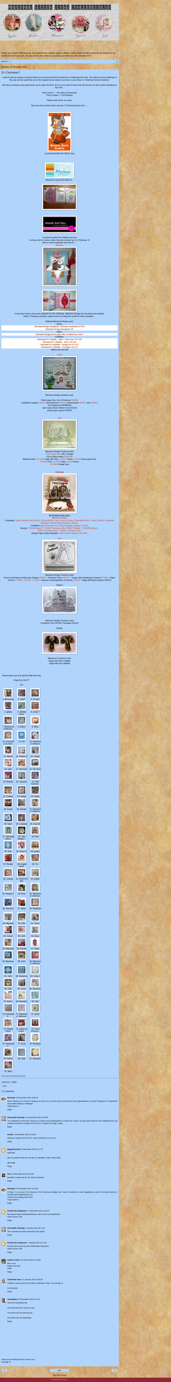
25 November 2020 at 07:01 (29, 1299)
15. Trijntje (35, 756)
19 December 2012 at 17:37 (32, 1149)
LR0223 (107, 580)
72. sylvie (35, 1014)
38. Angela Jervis (22, 865)
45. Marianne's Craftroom (35, 895)
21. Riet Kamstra (35, 783)
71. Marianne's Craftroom (21, 1015)
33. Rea (35, 837)
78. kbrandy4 (35, 1044)
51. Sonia (35, 923)
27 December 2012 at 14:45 (27, 1189)
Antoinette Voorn (14, 1280)
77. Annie (21, 1044)
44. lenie (21, 894)
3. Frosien (35, 699)
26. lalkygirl (21, 809)
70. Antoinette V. (8, 1015)
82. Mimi (8, 1071)
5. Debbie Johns (21, 713)
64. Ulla (8, 989)
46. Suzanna (8, 908)
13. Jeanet (8, 756)
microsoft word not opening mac (20, 1313)
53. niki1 (21, 936)
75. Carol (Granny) (35, 1030)
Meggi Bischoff (13, 1149)
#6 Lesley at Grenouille (67, 93)
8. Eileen (21, 727)
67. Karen (8, 1001)
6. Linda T (35, 712)
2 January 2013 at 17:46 (35, 1228)
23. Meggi (21, 796)
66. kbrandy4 (35, 989)
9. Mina (35, 727)
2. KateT (21, 699)
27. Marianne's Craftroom (35, 810)
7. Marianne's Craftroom (8, 728)
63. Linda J (35, 976)
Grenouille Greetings (16, 1117)
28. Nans (8, 824)
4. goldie (8, 712)
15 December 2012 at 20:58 (37, 1117)
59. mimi (21, 961)
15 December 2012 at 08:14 (27, 1098)
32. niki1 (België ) (22, 838)
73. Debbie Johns (8, 1030)
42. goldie (35, 879)
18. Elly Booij (35, 769)
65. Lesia (21, 989)
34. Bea (8, 851)
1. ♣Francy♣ (8, 699)
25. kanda (8, 809)
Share (5, 1086)
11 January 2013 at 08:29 (32, 1280)
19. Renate (8, 782)
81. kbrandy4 (35, 1059)
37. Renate (8, 864)
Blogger (64, 1380)
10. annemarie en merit (8, 742)
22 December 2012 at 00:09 (23, 1174)
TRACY (59, 585)
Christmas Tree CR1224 (51, 623)
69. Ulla (35, 1001)
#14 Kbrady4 (67, 95)
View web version (59, 1375)
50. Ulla (21, 923)
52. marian (8, 936)
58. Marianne (8, 961)
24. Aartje (35, 796)
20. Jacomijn (22, 782)
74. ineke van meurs (21, 1030)
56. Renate (21, 949)
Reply (9, 1110)
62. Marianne (21, 976)
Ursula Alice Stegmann (17, 1211)
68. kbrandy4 (21, 1001)
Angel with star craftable (59, 663)
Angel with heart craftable (59, 661)
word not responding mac (17, 1303)
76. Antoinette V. (8, 1045)
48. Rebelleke (35, 909)
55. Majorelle (8, 949)
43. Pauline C (8, 894)
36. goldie (35, 851)
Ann (9, 1174)
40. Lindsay (8, 879)
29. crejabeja (21, 824)
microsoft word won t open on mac (20, 1308)
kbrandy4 (11, 1098)
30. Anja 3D (35, 824)
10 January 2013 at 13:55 (30, 1260)
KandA (10, 1134)
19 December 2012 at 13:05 (25, 1134)
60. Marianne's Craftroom (35, 962)
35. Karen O (21, 851)
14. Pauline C (21, 756)
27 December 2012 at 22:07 (38, 1211)
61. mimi (8, 976)
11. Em (21, 741)
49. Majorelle (8, 923)
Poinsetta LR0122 (70, 623)
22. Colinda (8, 796)
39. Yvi (35, 864)
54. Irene (35, 936)
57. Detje (35, 949)
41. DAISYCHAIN (21, 880)
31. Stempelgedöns (8, 838)
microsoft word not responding (19, 1318)
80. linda (21, 1059)
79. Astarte (8, 1059)
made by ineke (13, 1260)
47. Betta (21, 908)
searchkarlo (12, 1299)
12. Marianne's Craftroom (35, 742)
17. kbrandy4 (21, 769)
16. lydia (8, 769)
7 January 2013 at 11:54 (37, 1243)
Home (59, 1370)
